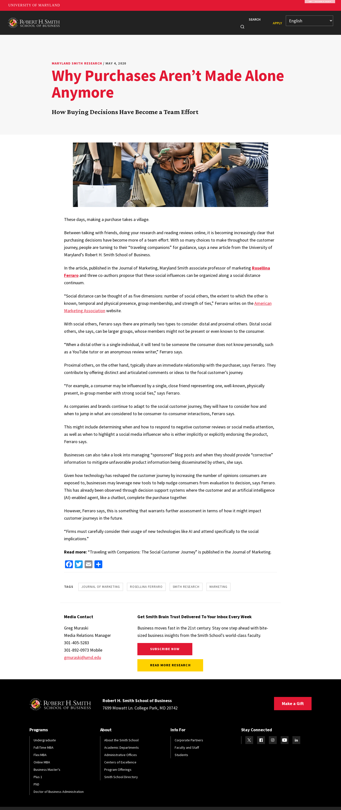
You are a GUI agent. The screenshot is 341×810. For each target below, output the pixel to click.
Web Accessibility (72, 803)
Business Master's (47, 760)
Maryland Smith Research (77, 54)
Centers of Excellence (120, 753)
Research (183, 17)
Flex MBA (40, 745)
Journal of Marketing (100, 577)
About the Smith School (121, 731)
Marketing (218, 577)
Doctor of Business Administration (59, 782)
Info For (224, 17)
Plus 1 (38, 767)
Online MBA (42, 753)
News (204, 17)
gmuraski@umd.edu (82, 648)
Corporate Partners (189, 731)
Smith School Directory (121, 767)
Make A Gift (320, 5)
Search (251, 18)
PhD (36, 775)
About (70, 17)
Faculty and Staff (187, 738)
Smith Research (186, 577)
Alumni (139, 17)
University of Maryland (34, 5)
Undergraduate (45, 731)
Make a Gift (293, 694)
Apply (277, 18)
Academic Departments (121, 738)
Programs (92, 17)
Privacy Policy (40, 803)
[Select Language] (309, 18)
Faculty (160, 17)
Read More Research (170, 656)
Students (117, 17)
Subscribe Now (165, 639)
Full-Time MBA (43, 738)
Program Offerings (117, 760)
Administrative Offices (120, 745)
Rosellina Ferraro (146, 577)
